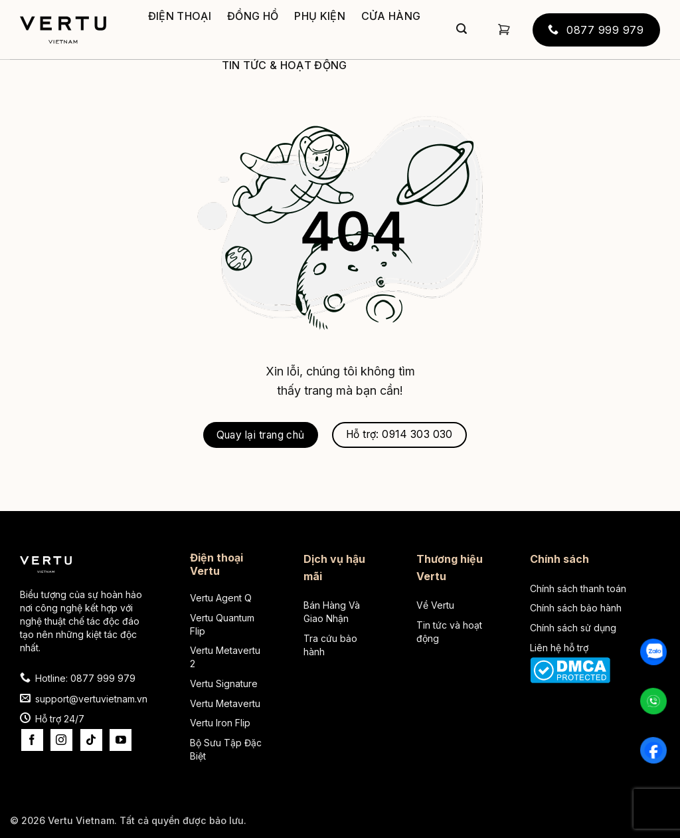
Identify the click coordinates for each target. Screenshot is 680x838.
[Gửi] (461, 30)
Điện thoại (179, 16)
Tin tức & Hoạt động (284, 65)
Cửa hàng (391, 16)
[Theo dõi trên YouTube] (120, 740)
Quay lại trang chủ (260, 435)
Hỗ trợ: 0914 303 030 (399, 434)
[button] (504, 29)
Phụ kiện (319, 16)
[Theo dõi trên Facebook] (32, 740)
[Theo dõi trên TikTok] (91, 740)
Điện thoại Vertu (216, 564)
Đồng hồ (252, 16)
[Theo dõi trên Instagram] (61, 740)
